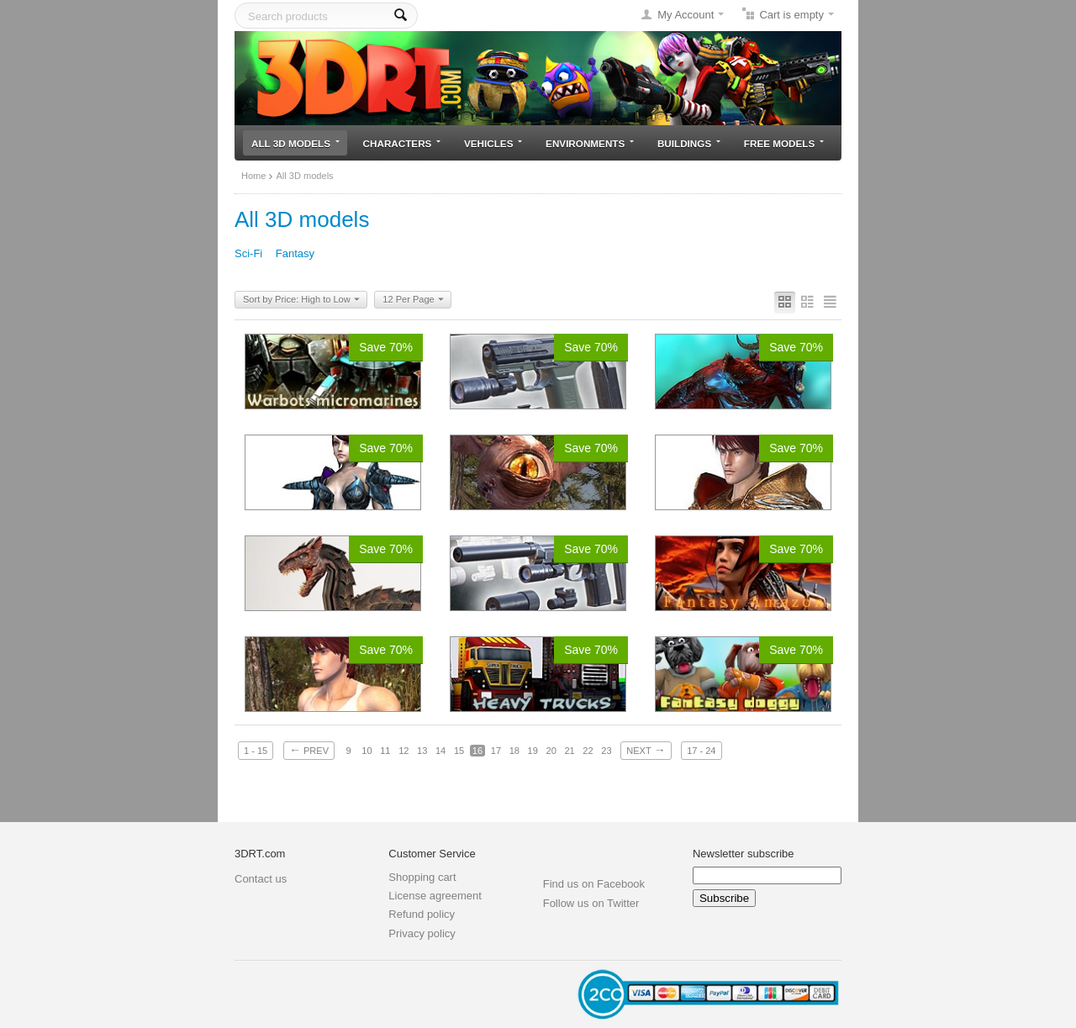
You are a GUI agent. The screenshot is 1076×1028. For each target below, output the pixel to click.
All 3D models (295, 143)
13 (422, 751)
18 (514, 751)
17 (496, 751)
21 (569, 751)
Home (253, 176)
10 (366, 751)
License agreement (435, 895)
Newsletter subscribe (743, 853)
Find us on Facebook (594, 884)
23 (606, 751)
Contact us (261, 878)
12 (403, 751)
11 (385, 751)
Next (645, 750)
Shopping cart (422, 877)
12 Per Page (412, 300)
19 (533, 751)
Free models (784, 143)
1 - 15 (255, 751)
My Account (685, 14)
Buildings (688, 143)
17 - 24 (701, 751)
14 (440, 751)
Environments (590, 143)
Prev (309, 750)
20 (551, 751)
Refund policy (421, 914)
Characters (402, 143)
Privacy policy (421, 933)
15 (459, 751)
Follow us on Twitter (591, 903)
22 (588, 751)
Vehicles (493, 143)
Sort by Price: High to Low (301, 300)
